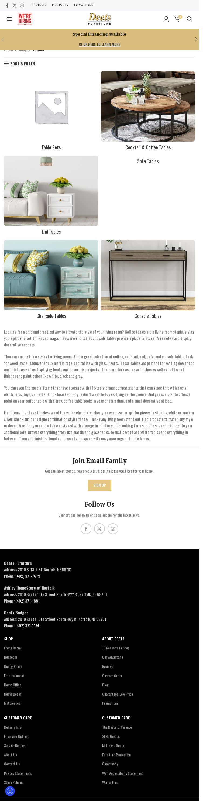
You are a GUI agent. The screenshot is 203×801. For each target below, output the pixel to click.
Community (110, 763)
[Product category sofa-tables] (148, 161)
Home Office (12, 684)
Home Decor (12, 694)
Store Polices (13, 782)
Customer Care (18, 717)
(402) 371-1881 (27, 601)
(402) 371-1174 (27, 625)
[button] (196, 39)
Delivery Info (13, 727)
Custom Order (112, 675)
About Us (10, 754)
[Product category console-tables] (148, 281)
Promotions (110, 703)
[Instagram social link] (22, 5)
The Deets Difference (117, 727)
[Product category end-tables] (51, 196)
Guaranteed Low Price (117, 694)
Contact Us (12, 763)
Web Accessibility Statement (122, 773)
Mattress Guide (113, 745)
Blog (105, 684)
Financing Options (16, 736)
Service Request (15, 745)
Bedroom (10, 657)
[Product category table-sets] (51, 112)
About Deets (113, 638)
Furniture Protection (116, 754)
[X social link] (14, 5)
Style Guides (111, 736)
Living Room (12, 648)
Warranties (110, 782)
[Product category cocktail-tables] (148, 112)
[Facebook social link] (7, 5)
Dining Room (13, 666)
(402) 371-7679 (27, 576)
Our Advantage (112, 657)
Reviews (107, 666)
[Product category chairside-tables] (51, 281)
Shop (8, 638)
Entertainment (14, 675)
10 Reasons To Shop (116, 648)
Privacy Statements (18, 773)
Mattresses (12, 703)
